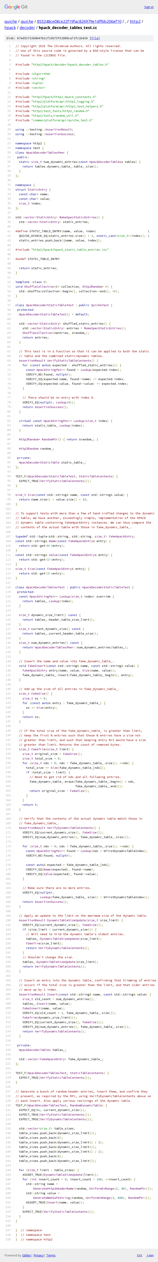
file (94, 38)
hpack (10, 27)
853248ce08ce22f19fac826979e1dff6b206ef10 (79, 21)
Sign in (149, 7)
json (150, 1255)
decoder (27, 27)
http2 (135, 21)
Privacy (38, 1255)
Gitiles (26, 1255)
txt (139, 1255)
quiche (10, 21)
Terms (51, 1255)
